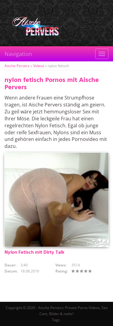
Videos (38, 65)
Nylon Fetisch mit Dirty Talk (34, 252)
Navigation (18, 53)
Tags (56, 319)
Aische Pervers (17, 65)
